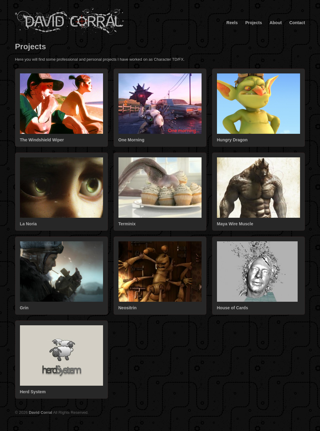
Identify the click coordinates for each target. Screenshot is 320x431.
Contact (297, 23)
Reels (232, 23)
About (276, 23)
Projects (253, 23)
